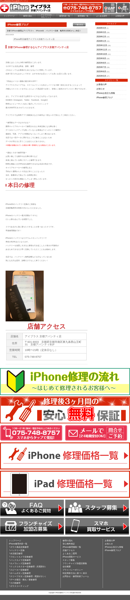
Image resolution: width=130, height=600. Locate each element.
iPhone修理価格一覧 (72, 547)
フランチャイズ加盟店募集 (75, 563)
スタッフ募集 (69, 560)
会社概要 (67, 566)
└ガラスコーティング (19, 586)
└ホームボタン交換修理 (20, 573)
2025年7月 (101, 67)
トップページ (9, 16)
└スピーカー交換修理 (19, 570)
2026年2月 (101, 37)
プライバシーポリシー (73, 570)
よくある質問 (101, 16)
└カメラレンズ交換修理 (20, 563)
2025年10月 (101, 54)
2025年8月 (101, 63)
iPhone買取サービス (72, 557)
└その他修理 (14, 583)
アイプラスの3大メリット (46, 16)
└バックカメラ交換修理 (20, 560)
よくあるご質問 (70, 553)
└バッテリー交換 (17, 550)
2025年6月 (101, 71)
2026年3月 (101, 32)
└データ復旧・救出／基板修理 (23, 580)
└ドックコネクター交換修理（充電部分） (28, 566)
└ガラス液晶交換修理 (19, 547)
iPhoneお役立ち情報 (105, 93)
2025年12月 (101, 45)
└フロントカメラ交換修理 (21, 557)
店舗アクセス (69, 550)
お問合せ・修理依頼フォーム (76, 576)
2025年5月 (101, 76)
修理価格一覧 (83, 16)
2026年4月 (101, 28)
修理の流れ (27, 16)
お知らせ (100, 89)
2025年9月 (101, 58)
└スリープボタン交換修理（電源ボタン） (28, 576)
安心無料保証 (69, 544)
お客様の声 (120, 16)
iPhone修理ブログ (104, 97)
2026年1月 (101, 41)
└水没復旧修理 (15, 553)
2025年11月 (101, 50)
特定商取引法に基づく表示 (75, 573)
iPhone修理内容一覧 (18, 544)
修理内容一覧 (64, 16)
